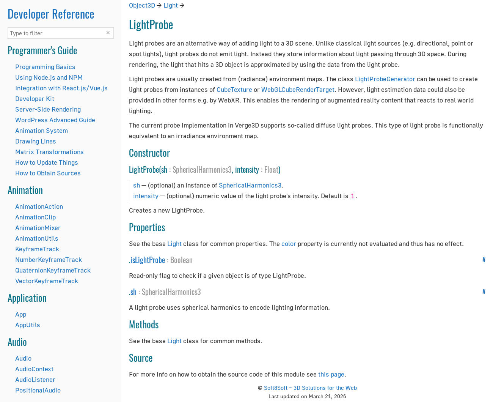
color (288, 244)
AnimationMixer (38, 228)
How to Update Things (46, 162)
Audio (23, 358)
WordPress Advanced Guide (55, 120)
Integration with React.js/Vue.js (61, 88)
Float (271, 169)
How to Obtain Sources (48, 173)
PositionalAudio (38, 390)
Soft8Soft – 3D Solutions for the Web (310, 387)
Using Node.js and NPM (49, 77)
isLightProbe (147, 259)
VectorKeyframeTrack (46, 281)
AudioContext (34, 369)
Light (170, 5)
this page (331, 374)
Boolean (181, 259)
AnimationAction (39, 206)
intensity (146, 196)
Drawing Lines (35, 141)
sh (136, 185)
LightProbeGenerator (385, 79)
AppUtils (27, 325)
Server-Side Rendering (48, 109)
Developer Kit (34, 98)
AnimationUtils (36, 238)
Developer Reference (51, 13)
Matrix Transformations (49, 152)
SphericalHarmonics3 (202, 169)
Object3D (142, 5)
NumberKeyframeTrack (48, 259)
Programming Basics (45, 67)
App (20, 314)
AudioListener (35, 379)
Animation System (41, 130)
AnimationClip (35, 217)
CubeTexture (234, 89)
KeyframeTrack (37, 249)
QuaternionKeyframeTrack (53, 270)
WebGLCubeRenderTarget (297, 89)
